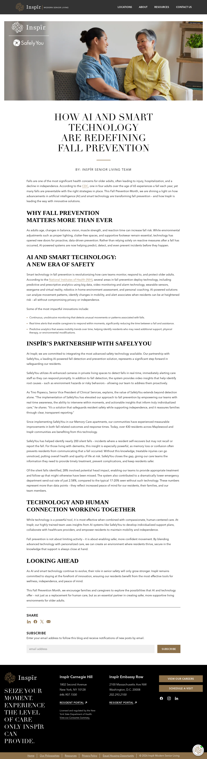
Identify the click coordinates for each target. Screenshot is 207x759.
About (143, 7)
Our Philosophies (49, 755)
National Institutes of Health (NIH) (70, 279)
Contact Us (184, 7)
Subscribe (36, 633)
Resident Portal (73, 702)
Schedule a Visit (181, 688)
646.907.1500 (68, 694)
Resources (161, 7)
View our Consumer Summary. (75, 717)
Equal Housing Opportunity (118, 755)
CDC (85, 186)
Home (30, 755)
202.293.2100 (118, 694)
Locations (125, 7)
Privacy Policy (89, 755)
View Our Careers (181, 678)
